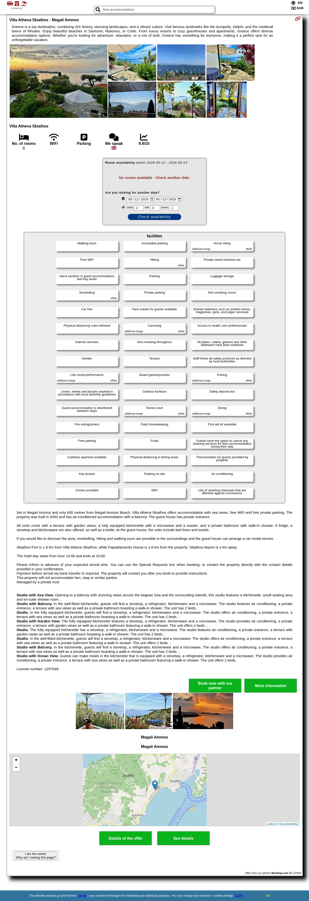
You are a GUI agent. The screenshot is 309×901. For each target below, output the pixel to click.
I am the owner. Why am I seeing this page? (36, 855)
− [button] (16, 767)
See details (183, 838)
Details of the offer (125, 838)
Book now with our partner (215, 685)
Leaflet (271, 824)
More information (271, 686)
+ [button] (16, 760)
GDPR (239, 895)
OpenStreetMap (289, 824)
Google (82, 895)
